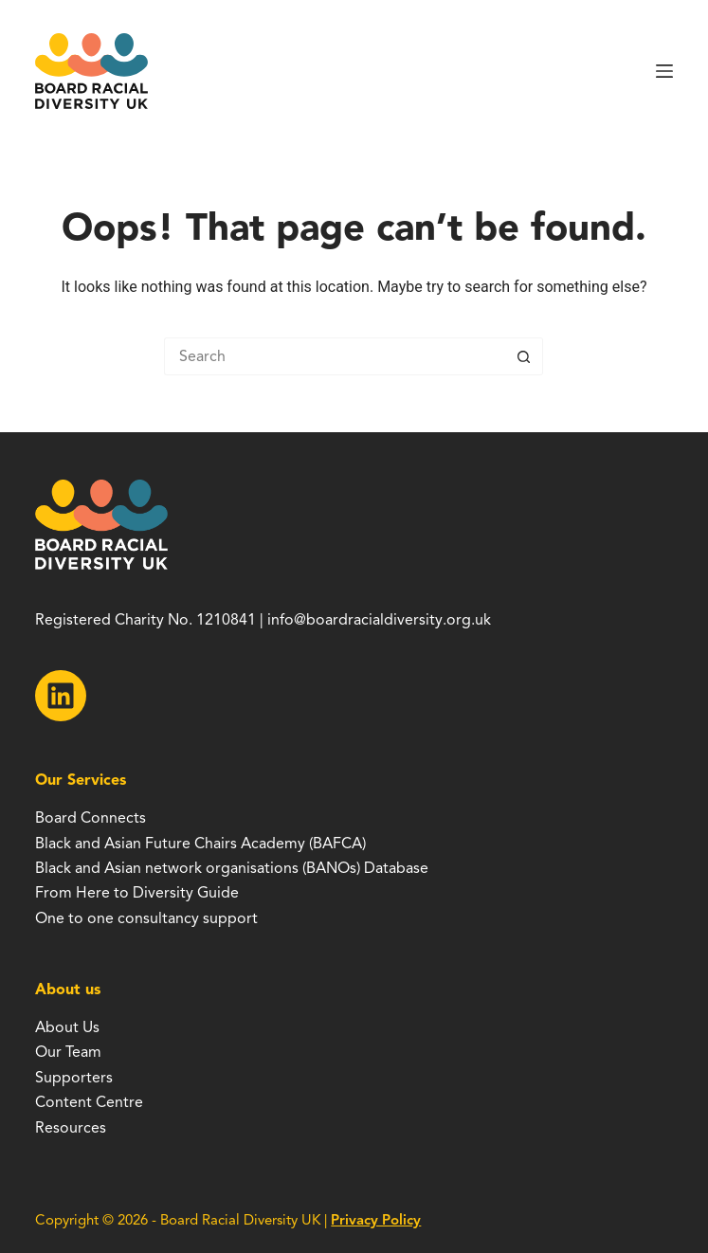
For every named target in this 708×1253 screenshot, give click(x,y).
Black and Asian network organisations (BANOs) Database (231, 868)
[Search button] (524, 356)
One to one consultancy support (146, 918)
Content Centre (89, 1102)
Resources (70, 1127)
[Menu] (664, 71)
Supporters (74, 1077)
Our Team (68, 1052)
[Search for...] (334, 356)
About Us (67, 1027)
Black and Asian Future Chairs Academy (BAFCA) (200, 843)
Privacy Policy (376, 1219)
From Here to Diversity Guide (137, 892)
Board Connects (90, 817)
